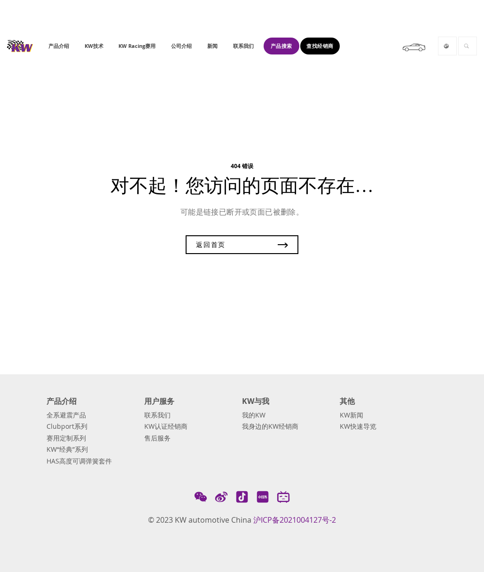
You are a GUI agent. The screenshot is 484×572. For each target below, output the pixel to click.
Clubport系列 (67, 426)
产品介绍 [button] (62, 401)
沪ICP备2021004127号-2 (294, 520)
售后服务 (157, 438)
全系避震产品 (66, 415)
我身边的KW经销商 (270, 426)
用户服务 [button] (159, 401)
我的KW (253, 415)
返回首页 (242, 244)
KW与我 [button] (255, 401)
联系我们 (157, 415)
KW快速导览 (358, 426)
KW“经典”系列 (67, 449)
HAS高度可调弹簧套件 (79, 461)
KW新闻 (351, 415)
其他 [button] (347, 401)
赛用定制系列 (66, 438)
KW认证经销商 (165, 426)
